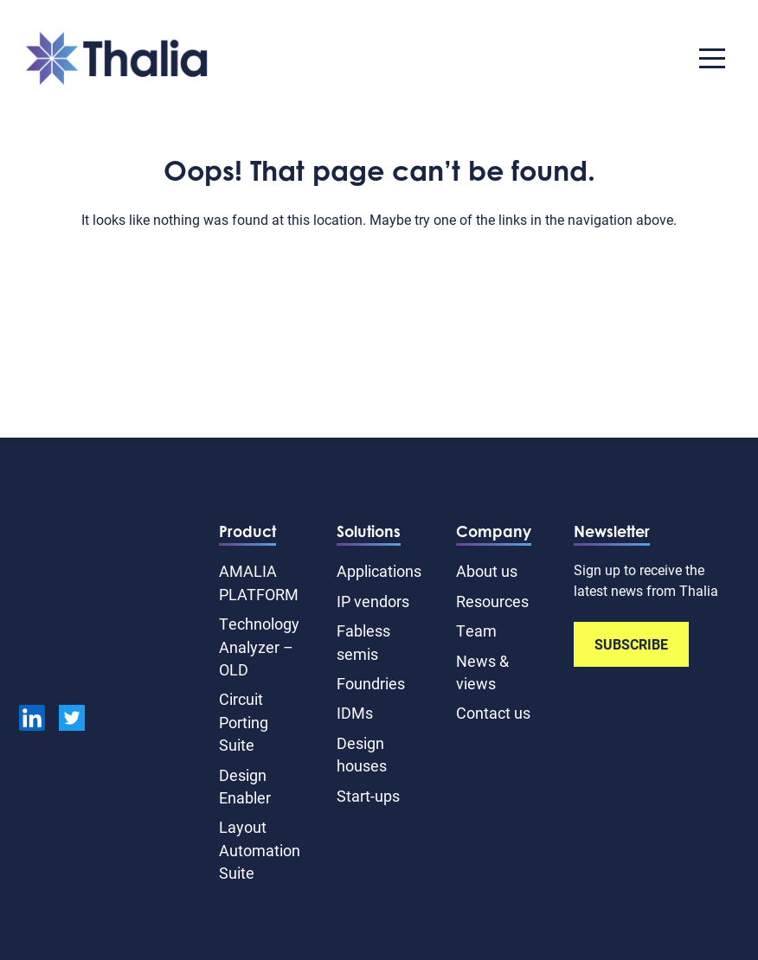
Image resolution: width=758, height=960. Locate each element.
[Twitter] (72, 720)
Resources (492, 601)
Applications (379, 570)
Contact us (493, 712)
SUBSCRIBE (631, 644)
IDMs (355, 712)
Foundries (371, 683)
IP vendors (373, 601)
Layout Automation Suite (259, 849)
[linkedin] (32, 720)
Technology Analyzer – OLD (259, 646)
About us (486, 570)
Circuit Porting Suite (243, 721)
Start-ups (368, 795)
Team (476, 630)
